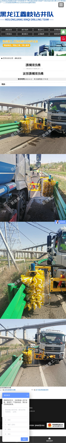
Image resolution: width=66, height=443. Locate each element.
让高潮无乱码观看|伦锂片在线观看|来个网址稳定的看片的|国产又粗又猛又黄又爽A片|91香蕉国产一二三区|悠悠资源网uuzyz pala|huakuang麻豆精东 (33, 1)
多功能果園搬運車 (42, 390)
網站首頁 (9, 30)
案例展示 (25, 34)
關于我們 (25, 30)
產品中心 (41, 30)
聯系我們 (49, 439)
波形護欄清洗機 (9, 390)
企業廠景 (41, 34)
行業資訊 (9, 34)
